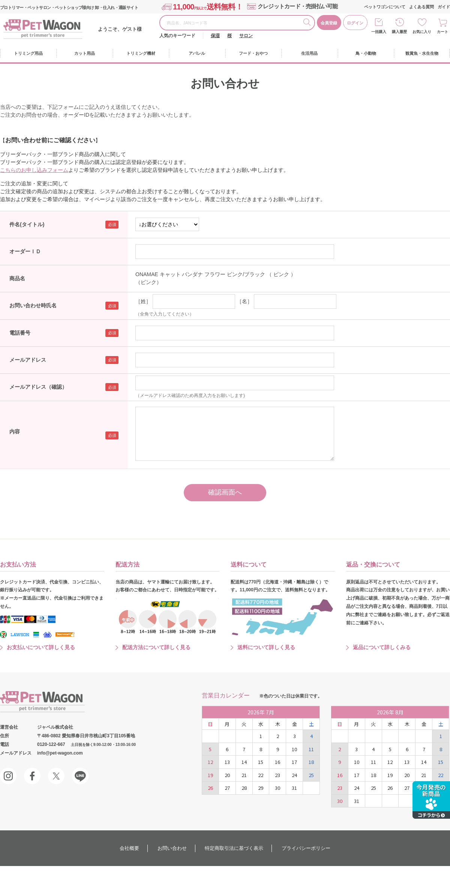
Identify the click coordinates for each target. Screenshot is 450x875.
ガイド (444, 7)
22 (260, 775)
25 (311, 775)
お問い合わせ (172, 848)
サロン (246, 35)
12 (210, 761)
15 (260, 761)
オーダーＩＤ (25, 251)
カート (442, 32)
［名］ (244, 301)
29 (260, 787)
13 (227, 761)
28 (244, 787)
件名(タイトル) (26, 224)
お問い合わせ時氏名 (33, 305)
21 (244, 775)
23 (277, 775)
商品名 (17, 278)
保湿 (215, 35)
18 (311, 761)
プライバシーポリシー (306, 848)
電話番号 (19, 333)
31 (294, 787)
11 (311, 749)
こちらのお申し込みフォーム (34, 170)
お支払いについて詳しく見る (41, 647)
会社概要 (129, 848)
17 (294, 761)
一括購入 (378, 32)
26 (210, 787)
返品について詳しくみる (382, 647)
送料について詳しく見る (266, 647)
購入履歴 (399, 32)
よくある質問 (421, 7)
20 (227, 775)
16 (277, 761)
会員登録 (329, 23)
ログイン (355, 23)
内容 (14, 431)
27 (227, 787)
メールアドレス (27, 360)
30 (277, 787)
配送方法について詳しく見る (156, 647)
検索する (308, 23)
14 (244, 761)
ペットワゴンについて (384, 7)
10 (294, 749)
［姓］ (143, 301)
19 (210, 775)
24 (294, 775)
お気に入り (421, 32)
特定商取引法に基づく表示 (234, 848)
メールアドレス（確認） (38, 387)
